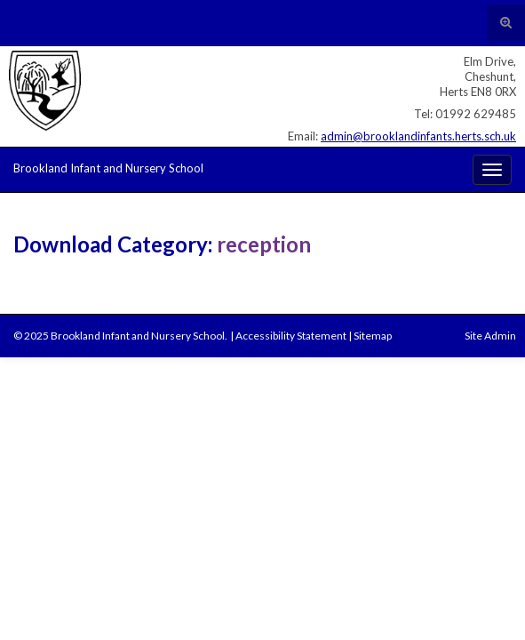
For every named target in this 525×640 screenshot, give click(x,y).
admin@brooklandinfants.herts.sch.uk (418, 136)
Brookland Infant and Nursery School (108, 168)
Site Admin (490, 335)
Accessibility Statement (290, 335)
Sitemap (373, 335)
